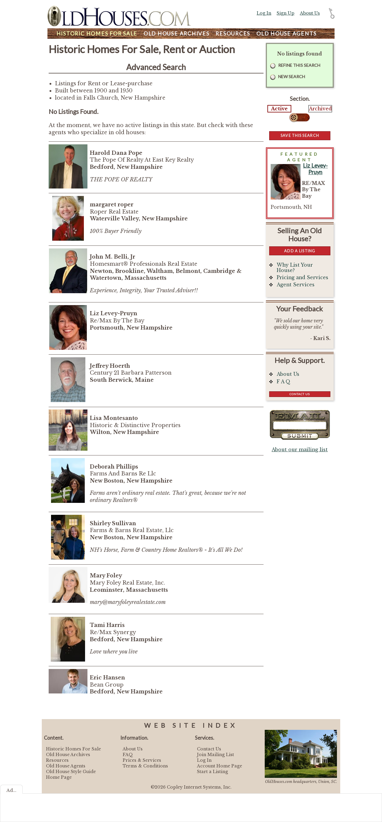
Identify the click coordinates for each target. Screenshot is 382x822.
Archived (320, 109)
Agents (286, 33)
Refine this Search (299, 65)
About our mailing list (300, 449)
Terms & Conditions (145, 766)
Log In (264, 13)
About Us (310, 13)
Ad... (11, 790)
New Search (291, 76)
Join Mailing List (215, 754)
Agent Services (296, 284)
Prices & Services (142, 760)
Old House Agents (65, 766)
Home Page (59, 777)
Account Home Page (219, 766)
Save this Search (300, 135)
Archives (177, 33)
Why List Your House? (295, 267)
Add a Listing (299, 250)
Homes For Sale (96, 33)
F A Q (283, 381)
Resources (232, 33)
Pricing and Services (302, 277)
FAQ (128, 754)
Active (279, 109)
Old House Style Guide (71, 771)
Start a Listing (212, 771)
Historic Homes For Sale (73, 749)
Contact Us (299, 394)
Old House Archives (68, 754)
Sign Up (285, 13)
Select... (300, 117)
